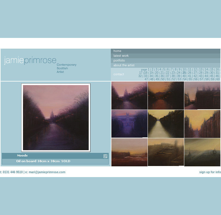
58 (206, 79)
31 (217, 72)
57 (201, 79)
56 (195, 79)
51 (168, 79)
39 (178, 76)
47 (146, 79)
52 (174, 79)
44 (206, 76)
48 (152, 79)
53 (179, 79)
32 (140, 76)
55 (190, 79)
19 (151, 72)
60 (218, 79)
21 (162, 72)
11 (189, 69)
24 (178, 72)
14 (206, 69)
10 (184, 69)
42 (195, 76)
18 (145, 72)
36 (162, 76)
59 (212, 79)
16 (217, 69)
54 (185, 79)
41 (189, 76)
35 (156, 76)
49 (157, 79)
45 (212, 76)
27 (195, 72)
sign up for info (210, 172)
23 (173, 72)
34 (151, 76)
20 (156, 72)
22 (167, 72)
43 (200, 76)
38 (173, 76)
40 (184, 76)
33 (145, 76)
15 (212, 69)
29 (206, 72)
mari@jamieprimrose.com (47, 172)
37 (167, 76)
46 (217, 76)
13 (200, 69)
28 (200, 72)
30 (212, 72)
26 (189, 72)
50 (163, 79)
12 (195, 69)
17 (140, 72)
